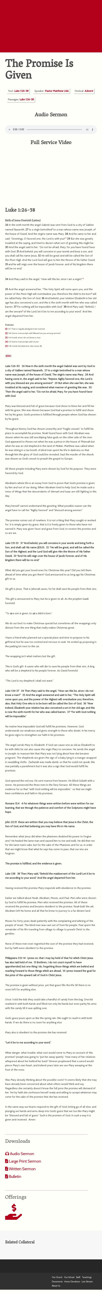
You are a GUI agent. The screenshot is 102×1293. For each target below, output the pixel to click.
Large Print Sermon (24, 1161)
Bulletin (14, 1176)
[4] (6, 341)
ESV (8, 356)
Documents (57, 1281)
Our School (69, 1277)
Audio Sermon (21, 1153)
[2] (6, 333)
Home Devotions (72, 1281)
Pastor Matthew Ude (57, 90)
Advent (89, 90)
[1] (6, 329)
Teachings (87, 1277)
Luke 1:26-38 (21, 90)
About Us (56, 1286)
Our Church (57, 1277)
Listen (36, 220)
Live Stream (87, 1281)
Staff (78, 1277)
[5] (6, 346)
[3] (6, 337)
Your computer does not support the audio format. (51, 129)
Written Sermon (22, 1168)
